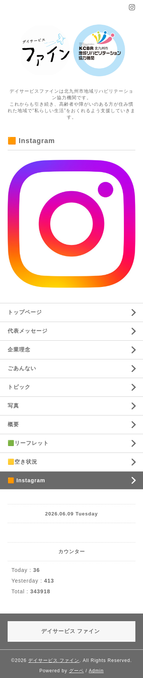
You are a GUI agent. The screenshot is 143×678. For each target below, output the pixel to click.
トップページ (25, 312)
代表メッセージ (28, 331)
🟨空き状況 (22, 462)
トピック (19, 387)
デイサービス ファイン (53, 660)
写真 (13, 406)
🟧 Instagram (26, 480)
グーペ (76, 670)
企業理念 (19, 349)
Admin (96, 670)
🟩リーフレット (28, 443)
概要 (13, 424)
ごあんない (22, 368)
